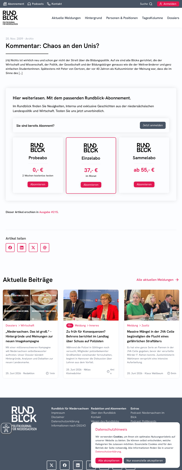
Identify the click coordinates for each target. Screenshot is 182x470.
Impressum (58, 413)
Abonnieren (37, 184)
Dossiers (173, 18)
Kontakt (96, 417)
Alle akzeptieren (108, 460)
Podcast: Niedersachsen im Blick (147, 415)
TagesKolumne (152, 18)
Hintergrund (93, 18)
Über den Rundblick (103, 413)
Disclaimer (57, 417)
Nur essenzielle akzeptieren (145, 460)
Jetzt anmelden (153, 125)
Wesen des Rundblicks (105, 421)
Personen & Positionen (122, 18)
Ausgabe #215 (48, 212)
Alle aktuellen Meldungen (157, 280)
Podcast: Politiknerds (143, 421)
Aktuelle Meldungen (66, 18)
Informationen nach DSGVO (68, 425)
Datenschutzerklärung (108, 451)
